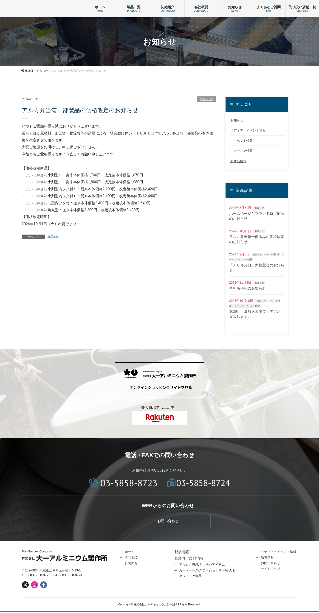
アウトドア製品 (190, 577)
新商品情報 (238, 161)
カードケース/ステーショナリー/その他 (207, 571)
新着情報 (267, 558)
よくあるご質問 (269, 7)
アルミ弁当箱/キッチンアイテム (202, 565)
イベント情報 (243, 141)
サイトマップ (270, 569)
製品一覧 (134, 7)
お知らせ (235, 7)
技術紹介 (167, 7)
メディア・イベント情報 (248, 130)
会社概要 (201, 7)
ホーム (100, 7)
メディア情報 (243, 151)
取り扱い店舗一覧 (302, 7)
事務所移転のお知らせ (247, 288)
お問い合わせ (270, 564)
